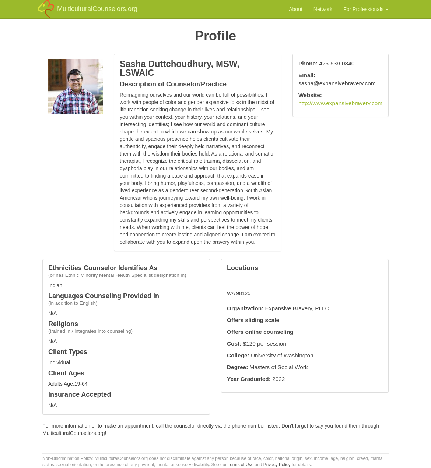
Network (322, 9)
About (295, 9)
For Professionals (366, 9)
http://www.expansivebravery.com (340, 103)
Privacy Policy (277, 464)
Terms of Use (240, 464)
